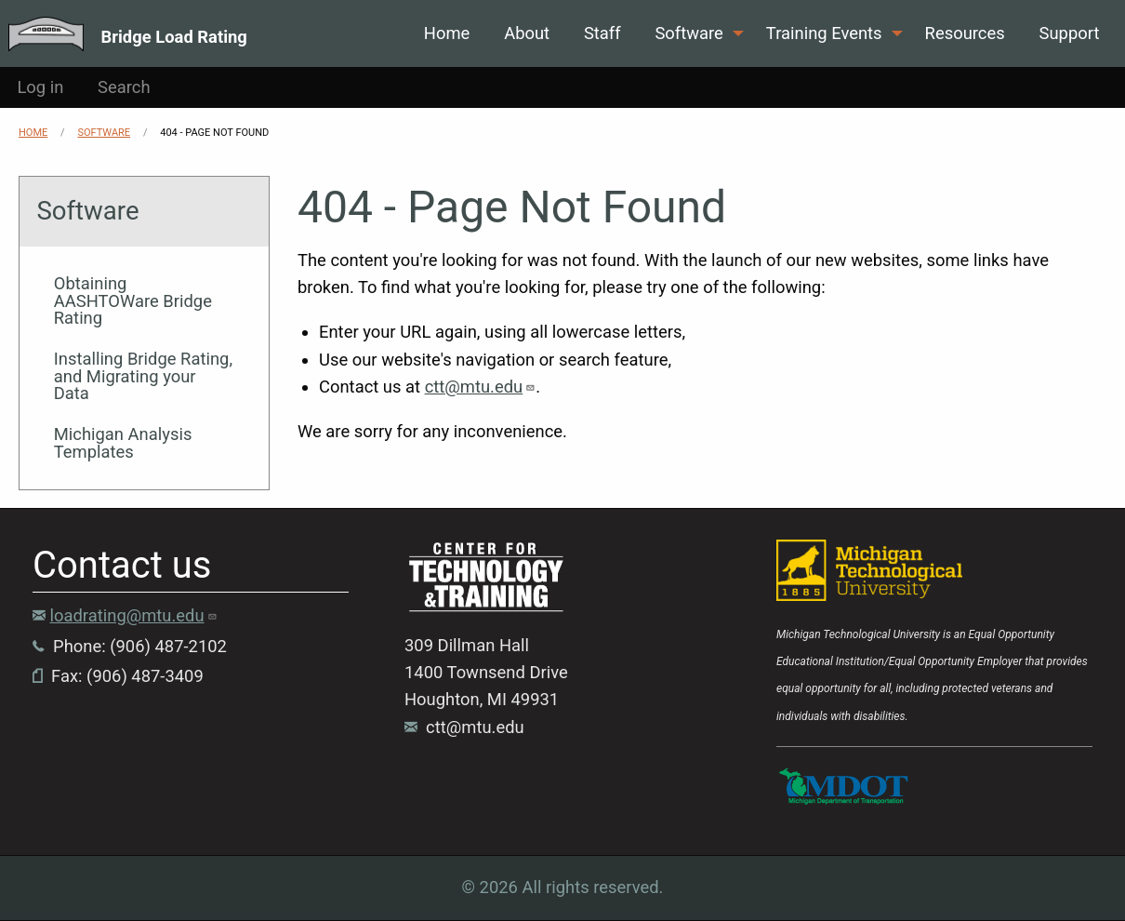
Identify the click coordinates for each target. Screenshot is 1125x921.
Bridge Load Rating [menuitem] (174, 36)
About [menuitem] (526, 33)
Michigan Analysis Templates (123, 442)
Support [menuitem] (1069, 33)
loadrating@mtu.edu (134, 615)
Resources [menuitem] (965, 33)
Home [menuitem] (447, 33)
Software (103, 133)
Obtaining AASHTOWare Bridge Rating (133, 300)
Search (124, 87)
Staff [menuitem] (602, 33)
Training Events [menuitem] (824, 33)
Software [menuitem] (688, 33)
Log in (40, 87)
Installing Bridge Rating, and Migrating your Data (143, 376)
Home (33, 133)
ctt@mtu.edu (480, 386)
